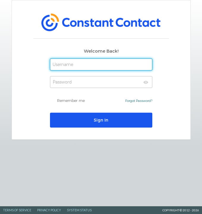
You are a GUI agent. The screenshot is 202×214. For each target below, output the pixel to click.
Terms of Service (17, 210)
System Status (79, 210)
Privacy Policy (49, 210)
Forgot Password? (138, 101)
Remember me (71, 100)
